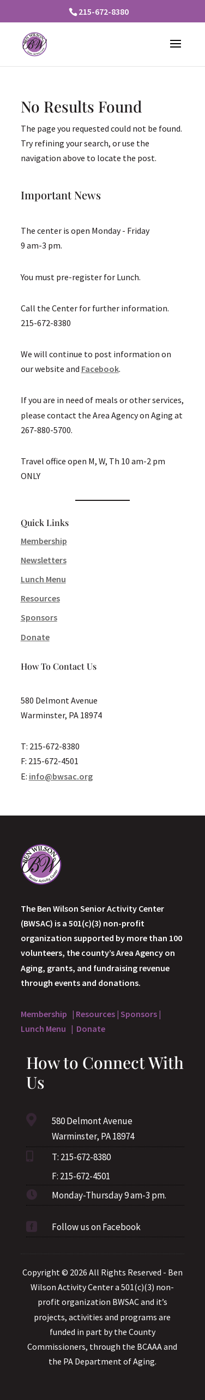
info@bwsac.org (61, 776)
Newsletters (44, 559)
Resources (40, 598)
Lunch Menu (43, 579)
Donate (35, 636)
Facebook (100, 368)
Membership (44, 540)
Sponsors (39, 617)
